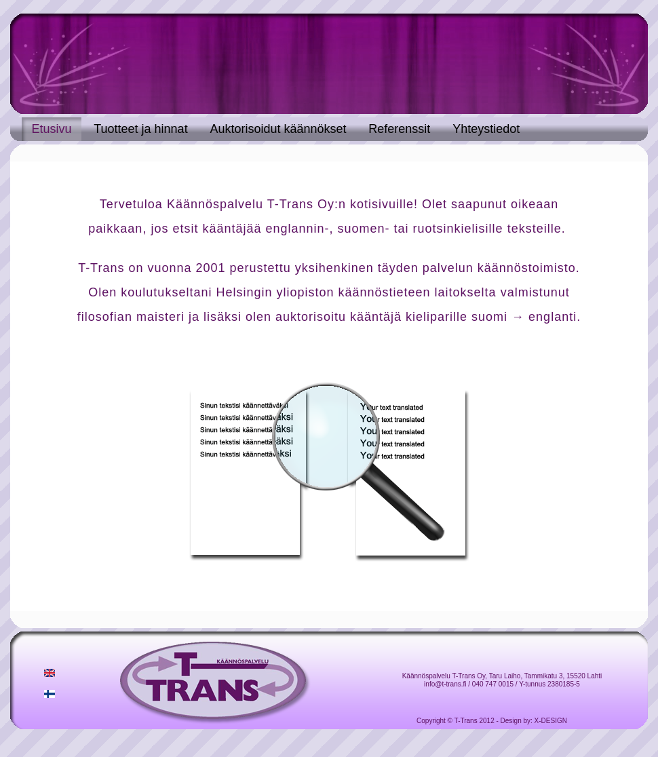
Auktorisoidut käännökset (278, 129)
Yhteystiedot (486, 129)
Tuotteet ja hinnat (140, 129)
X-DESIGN (551, 720)
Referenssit (399, 129)
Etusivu (51, 129)
